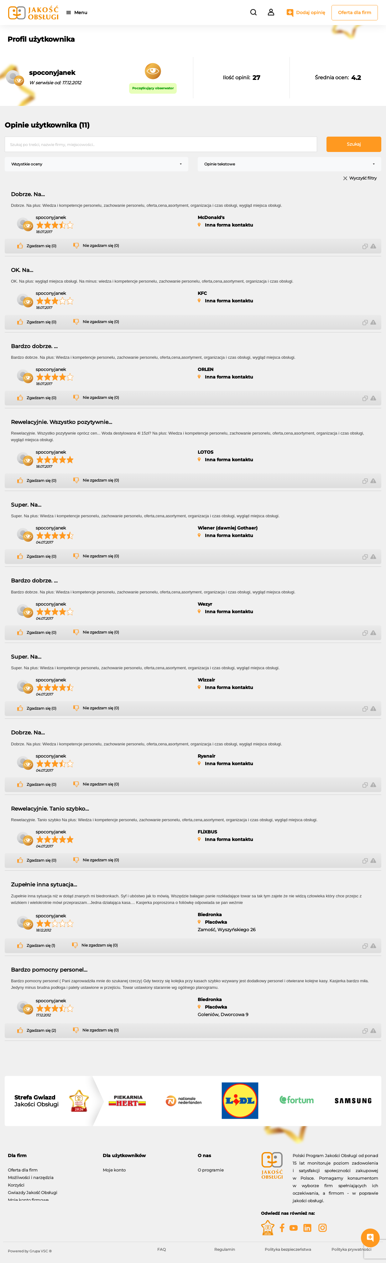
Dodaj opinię (310, 12)
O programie (211, 1166)
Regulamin (224, 1249)
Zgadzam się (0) (41, 246)
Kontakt (206, 1174)
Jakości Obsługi (36, 1101)
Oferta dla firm (354, 12)
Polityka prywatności (351, 1249)
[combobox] (96, 164)
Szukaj (354, 144)
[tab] (50, 1156)
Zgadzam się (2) (41, 1030)
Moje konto (114, 1166)
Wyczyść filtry (363, 178)
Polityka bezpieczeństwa (288, 1249)
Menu (82, 12)
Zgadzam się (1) (41, 945)
